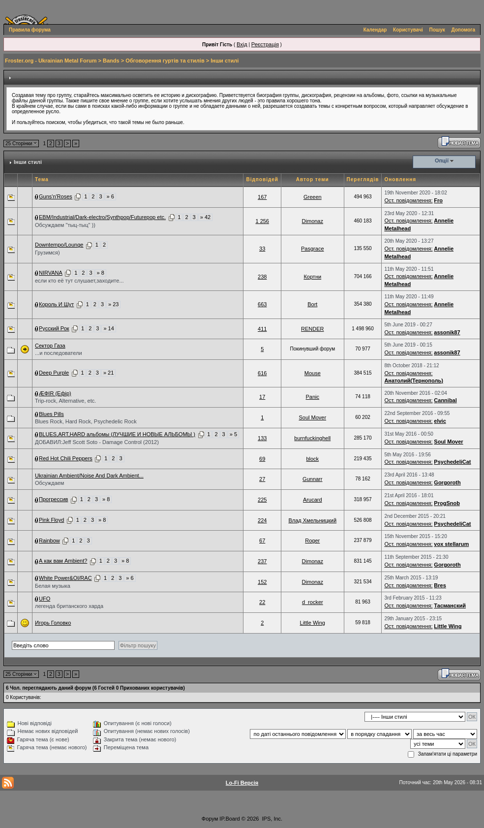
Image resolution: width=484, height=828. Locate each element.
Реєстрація (265, 44)
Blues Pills (51, 414)
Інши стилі (225, 61)
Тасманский (450, 605)
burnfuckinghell (312, 438)
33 (262, 249)
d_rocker (312, 602)
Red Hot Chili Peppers (65, 458)
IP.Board (229, 819)
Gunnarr (312, 479)
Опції (442, 160)
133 (262, 438)
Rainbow (49, 540)
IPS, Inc (271, 819)
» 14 (108, 328)
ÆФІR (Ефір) (55, 393)
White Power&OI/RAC (65, 578)
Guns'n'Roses (55, 196)
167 (262, 197)
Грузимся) (47, 252)
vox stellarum (451, 544)
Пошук (437, 29)
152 (262, 582)
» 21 (108, 373)
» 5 (233, 434)
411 (262, 329)
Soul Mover (312, 417)
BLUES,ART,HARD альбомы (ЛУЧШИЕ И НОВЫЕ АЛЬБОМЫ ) (117, 434)
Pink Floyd (51, 520)
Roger (312, 540)
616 (262, 373)
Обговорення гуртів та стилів (164, 61)
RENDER (312, 329)
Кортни (312, 277)
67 (262, 540)
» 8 (100, 273)
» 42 (205, 217)
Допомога (463, 29)
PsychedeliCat (452, 462)
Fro (438, 200)
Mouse (312, 373)
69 (262, 459)
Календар (375, 29)
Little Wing (312, 623)
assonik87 (447, 332)
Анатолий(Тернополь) (413, 380)
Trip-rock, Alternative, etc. (65, 401)
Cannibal (445, 400)
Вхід (242, 44)
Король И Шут (56, 304)
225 (262, 500)
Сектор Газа (50, 346)
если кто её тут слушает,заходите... (79, 281)
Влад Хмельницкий (312, 520)
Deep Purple (54, 373)
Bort (312, 304)
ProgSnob (447, 503)
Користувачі (408, 29)
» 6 (110, 196)
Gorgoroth (447, 482)
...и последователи (58, 353)
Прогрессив (53, 499)
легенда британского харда (69, 606)
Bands (111, 61)
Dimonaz (312, 221)
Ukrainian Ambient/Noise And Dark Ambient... (89, 475)
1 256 (262, 221)
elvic (440, 421)
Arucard (312, 500)
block (312, 459)
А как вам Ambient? (63, 561)
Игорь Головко (53, 623)
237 (262, 561)
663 (262, 304)
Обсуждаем (49, 483)
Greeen (312, 197)
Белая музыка (52, 586)
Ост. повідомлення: (408, 200)
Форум (210, 819)
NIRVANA (50, 273)
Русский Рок (54, 328)
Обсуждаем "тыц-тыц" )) (65, 225)
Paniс (313, 397)
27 (262, 479)
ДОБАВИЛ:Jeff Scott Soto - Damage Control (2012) (97, 442)
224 (262, 520)
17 (262, 397)
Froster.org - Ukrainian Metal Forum (50, 61)
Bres (440, 585)
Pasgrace (312, 249)
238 (262, 277)
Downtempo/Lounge (59, 245)
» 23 (113, 304)
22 (262, 602)
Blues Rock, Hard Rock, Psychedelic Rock (86, 421)
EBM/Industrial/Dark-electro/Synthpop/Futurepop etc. (102, 217)
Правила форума (30, 29)
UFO (44, 599)
